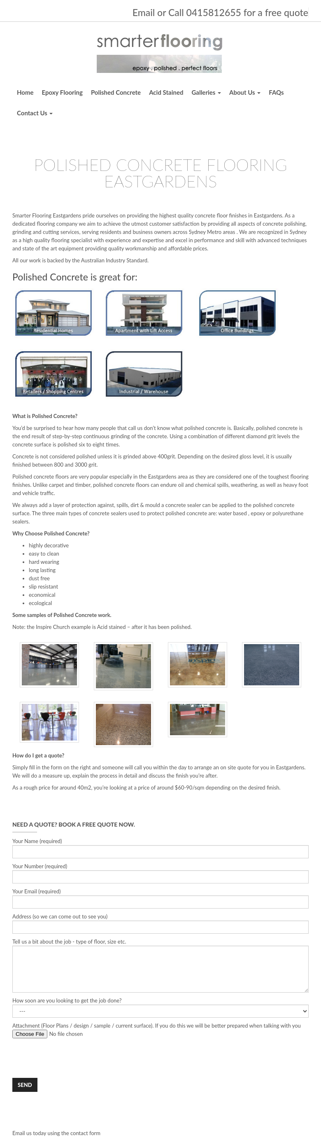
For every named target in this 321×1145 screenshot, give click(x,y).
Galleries (206, 92)
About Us (245, 92)
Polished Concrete (116, 92)
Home (25, 92)
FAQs (276, 92)
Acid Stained (166, 92)
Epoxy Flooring (62, 92)
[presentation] (74, 1058)
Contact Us (35, 113)
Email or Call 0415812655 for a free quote (220, 12)
